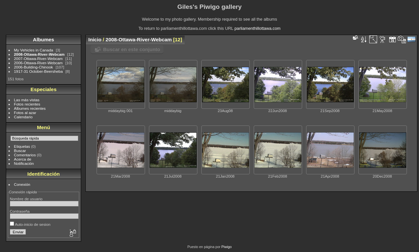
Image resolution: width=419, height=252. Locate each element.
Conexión (22, 184)
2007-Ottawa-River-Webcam (38, 58)
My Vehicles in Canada (33, 50)
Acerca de (22, 159)
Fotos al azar (25, 112)
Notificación (24, 163)
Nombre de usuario (26, 199)
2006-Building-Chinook (33, 67)
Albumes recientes (30, 108)
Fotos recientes (27, 104)
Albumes (43, 39)
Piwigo (226, 247)
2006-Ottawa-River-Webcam (38, 63)
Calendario (23, 117)
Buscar (20, 150)
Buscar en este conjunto (131, 49)
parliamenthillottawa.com (257, 28)
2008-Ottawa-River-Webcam (39, 54)
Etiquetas (22, 146)
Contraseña (20, 211)
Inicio (94, 39)
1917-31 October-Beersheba (38, 71)
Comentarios (25, 155)
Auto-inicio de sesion (30, 224)
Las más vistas (27, 100)
